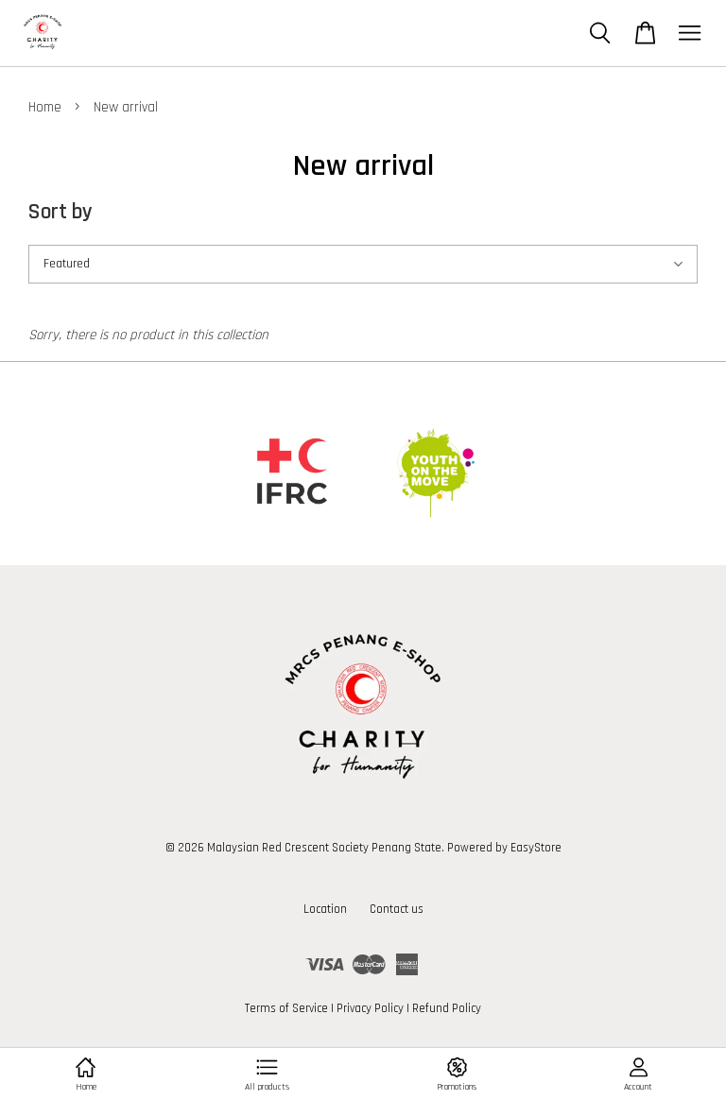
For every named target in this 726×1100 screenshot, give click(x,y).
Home (44, 107)
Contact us (397, 909)
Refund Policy (446, 1008)
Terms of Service (286, 1008)
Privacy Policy (370, 1008)
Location (325, 909)
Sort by (60, 212)
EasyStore (536, 847)
